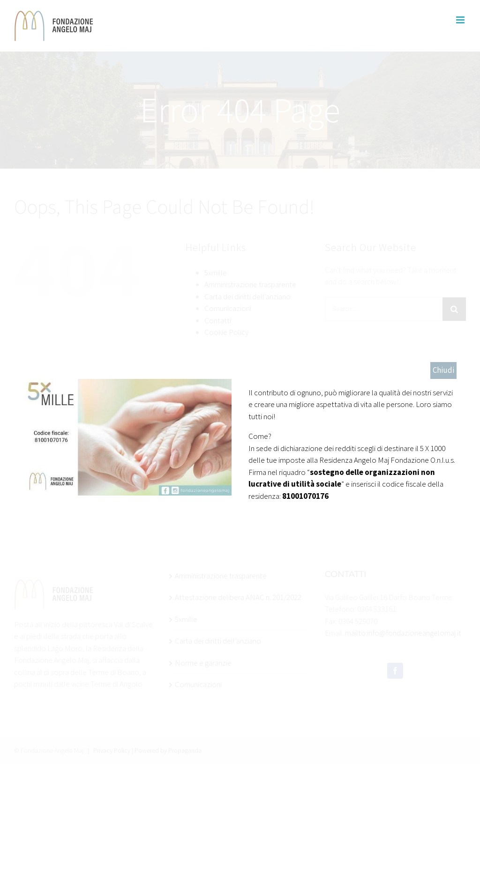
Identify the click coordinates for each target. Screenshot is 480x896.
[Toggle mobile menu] (461, 20)
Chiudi (443, 370)
